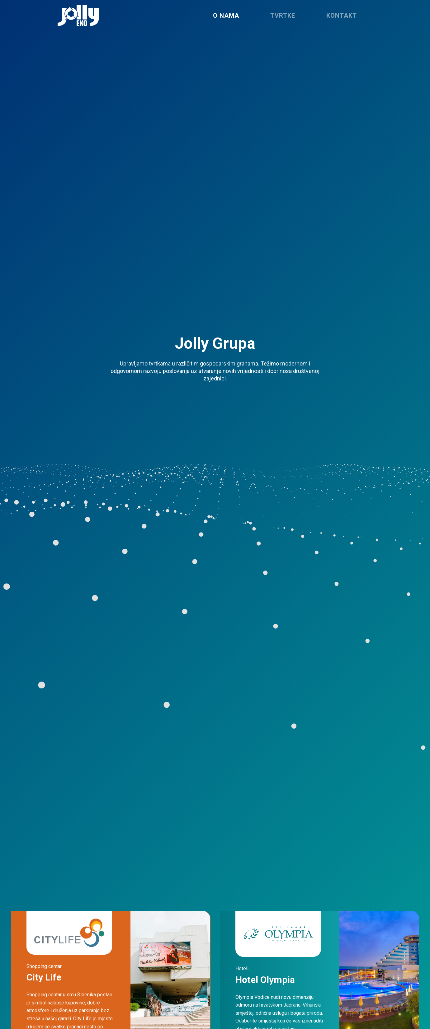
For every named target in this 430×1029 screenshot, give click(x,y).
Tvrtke (282, 15)
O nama (226, 15)
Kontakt (341, 15)
